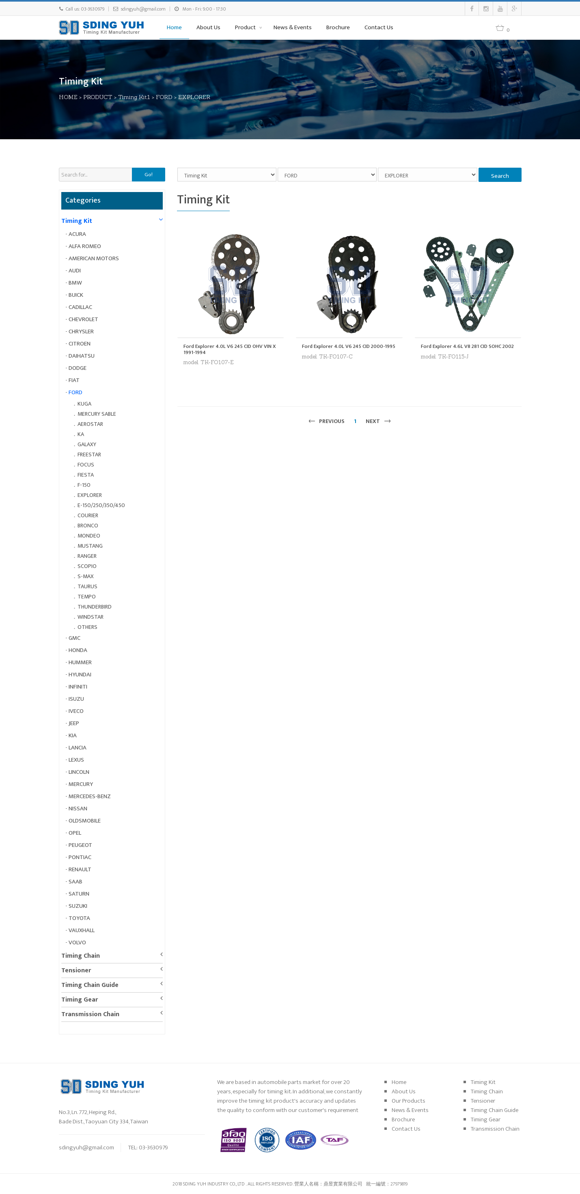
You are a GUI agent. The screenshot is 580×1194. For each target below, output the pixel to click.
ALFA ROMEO (85, 246)
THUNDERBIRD (95, 606)
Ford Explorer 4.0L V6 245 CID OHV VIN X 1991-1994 (229, 349)
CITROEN (80, 344)
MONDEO (89, 535)
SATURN (79, 894)
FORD (164, 97)
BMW (75, 283)
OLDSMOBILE (85, 821)
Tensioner (76, 970)
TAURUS (87, 586)
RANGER (87, 556)
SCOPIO (87, 566)
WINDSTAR (90, 617)
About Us (208, 27)
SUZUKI (78, 906)
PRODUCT (97, 97)
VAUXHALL (82, 930)
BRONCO (88, 525)
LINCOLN (79, 772)
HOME (68, 97)
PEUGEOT (80, 845)
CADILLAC (80, 307)
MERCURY (81, 784)
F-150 (84, 485)
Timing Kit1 (134, 97)
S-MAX (86, 576)
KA (81, 434)
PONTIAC (80, 857)
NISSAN (78, 808)
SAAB (75, 882)
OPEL (75, 833)
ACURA (77, 234)
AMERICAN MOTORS (94, 258)
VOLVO (77, 942)
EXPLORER (194, 97)
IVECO (76, 711)
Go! (148, 174)
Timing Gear (79, 999)
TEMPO (87, 596)
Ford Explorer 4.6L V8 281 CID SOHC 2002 (467, 346)
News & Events (293, 27)
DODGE (77, 368)
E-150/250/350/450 (101, 505)
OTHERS (87, 627)
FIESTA (86, 474)
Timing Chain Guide (90, 985)
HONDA (78, 650)
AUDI (75, 271)
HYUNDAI (80, 674)
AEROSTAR (90, 424)
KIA (73, 735)
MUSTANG (90, 546)
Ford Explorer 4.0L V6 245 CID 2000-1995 (348, 346)
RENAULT (80, 869)
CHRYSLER (81, 331)
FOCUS (86, 464)
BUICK (76, 295)
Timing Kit (76, 221)
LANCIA (77, 748)
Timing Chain (80, 955)
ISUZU (76, 699)
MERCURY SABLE (97, 414)
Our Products (408, 1101)
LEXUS (76, 760)
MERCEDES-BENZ (90, 796)
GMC (74, 638)
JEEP (74, 723)
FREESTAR (89, 454)
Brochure (338, 27)
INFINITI (78, 687)
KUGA (84, 403)
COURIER (88, 515)
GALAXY (87, 444)
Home (174, 27)
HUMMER (80, 662)
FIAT (74, 380)
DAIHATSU (82, 356)
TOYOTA (79, 918)
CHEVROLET (83, 319)
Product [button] (246, 27)
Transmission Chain (90, 1014)
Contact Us (378, 27)
